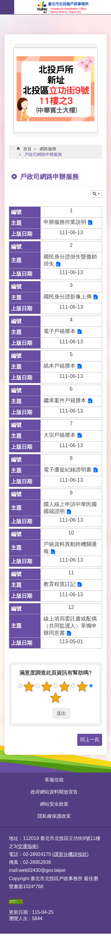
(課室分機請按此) (70, 854)
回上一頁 (89, 739)
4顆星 (82, 686)
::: (11, 41)
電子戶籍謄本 (59, 331)
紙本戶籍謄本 (59, 366)
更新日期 (18, 912)
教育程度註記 (59, 584)
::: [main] (12, 148)
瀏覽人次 (18, 918)
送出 (47, 713)
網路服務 (48, 148)
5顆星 (55, 697)
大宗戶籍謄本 (59, 435)
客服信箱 (54, 779)
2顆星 (46, 686)
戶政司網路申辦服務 (43, 154)
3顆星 (64, 686)
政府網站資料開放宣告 (54, 791)
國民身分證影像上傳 (67, 297)
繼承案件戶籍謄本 (65, 400)
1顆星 (29, 686)
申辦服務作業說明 (65, 222)
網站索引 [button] (7, 7)
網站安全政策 (54, 804)
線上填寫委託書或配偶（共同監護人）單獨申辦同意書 (70, 626)
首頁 (27, 148)
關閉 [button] (96, 194)
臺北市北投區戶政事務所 (62, 7)
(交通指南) (27, 846)
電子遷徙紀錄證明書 (67, 470)
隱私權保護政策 (54, 816)
